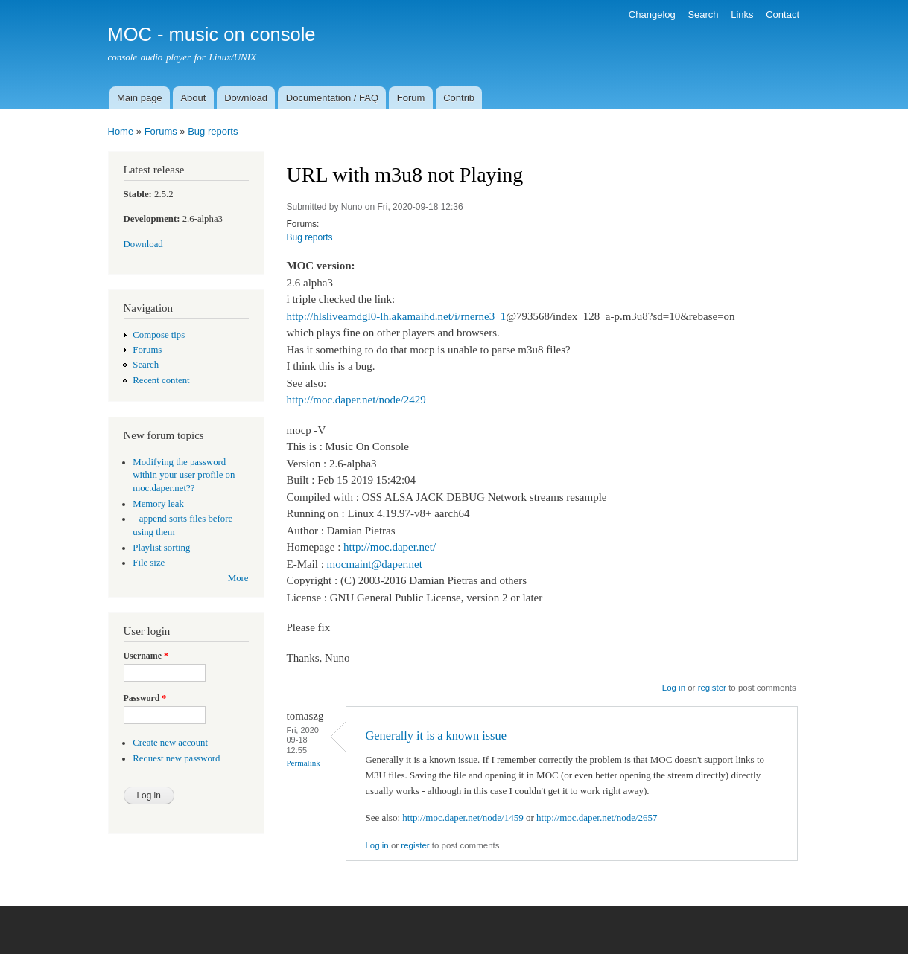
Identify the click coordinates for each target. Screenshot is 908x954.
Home (121, 131)
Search (703, 14)
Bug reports (213, 131)
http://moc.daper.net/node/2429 (356, 400)
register (712, 687)
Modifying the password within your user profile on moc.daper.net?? (184, 475)
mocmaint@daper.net (374, 564)
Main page (139, 97)
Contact (782, 14)
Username (146, 655)
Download (245, 97)
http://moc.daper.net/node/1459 (462, 817)
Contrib (458, 97)
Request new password (176, 758)
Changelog (652, 14)
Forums (161, 131)
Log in (673, 687)
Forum (411, 97)
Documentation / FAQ (332, 97)
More (238, 578)
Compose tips (159, 335)
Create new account (170, 742)
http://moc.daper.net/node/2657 (596, 817)
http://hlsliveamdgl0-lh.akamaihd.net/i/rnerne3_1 (397, 316)
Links (742, 14)
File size (149, 562)
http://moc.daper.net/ (389, 547)
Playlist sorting (161, 547)
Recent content (161, 380)
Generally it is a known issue (435, 736)
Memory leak (158, 504)
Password (145, 698)
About (193, 97)
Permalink (303, 762)
